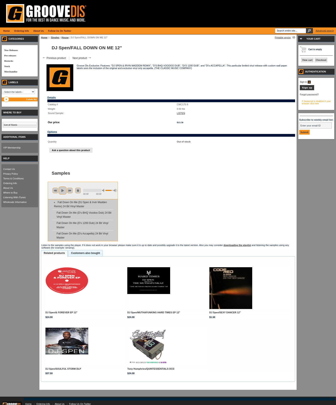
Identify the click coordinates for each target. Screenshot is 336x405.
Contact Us (9, 169)
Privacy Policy (10, 173)
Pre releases (10, 55)
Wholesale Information (15, 202)
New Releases (11, 50)
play (62, 190)
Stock (7, 66)
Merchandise (10, 71)
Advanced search (325, 30)
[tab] (54, 253)
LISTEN (181, 113)
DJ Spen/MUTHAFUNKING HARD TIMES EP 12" (153, 312)
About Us (8, 188)
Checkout (321, 60)
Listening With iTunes (14, 197)
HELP (6, 158)
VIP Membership (12, 147)
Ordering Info (10, 183)
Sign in (305, 82)
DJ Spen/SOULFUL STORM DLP (63, 369)
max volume (115, 190)
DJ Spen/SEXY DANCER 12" (225, 312)
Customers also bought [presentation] (85, 253)
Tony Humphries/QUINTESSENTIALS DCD (150, 369)
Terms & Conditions (13, 178)
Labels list (31, 99)
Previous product (54, 58)
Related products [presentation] (54, 253)
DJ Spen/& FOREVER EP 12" (61, 312)
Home (44, 37)
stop (78, 191)
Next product (82, 58)
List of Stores (10, 124)
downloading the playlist (237, 245)
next (70, 191)
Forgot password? (309, 94)
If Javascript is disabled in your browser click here (316, 102)
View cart (307, 60)
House (65, 37)
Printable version (283, 37)
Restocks (8, 61)
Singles (55, 37)
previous (55, 191)
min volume (104, 190)
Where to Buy (10, 192)
